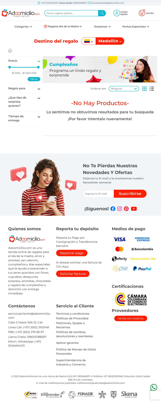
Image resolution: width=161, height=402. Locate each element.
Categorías (21, 26)
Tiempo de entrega (16, 118)
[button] (143, 89)
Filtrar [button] (34, 79)
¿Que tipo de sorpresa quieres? (17, 101)
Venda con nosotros (130, 318)
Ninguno (116, 88)
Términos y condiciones (72, 313)
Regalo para (16, 88)
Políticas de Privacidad (72, 318)
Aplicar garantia (67, 342)
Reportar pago (72, 253)
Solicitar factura (73, 274)
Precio (12, 60)
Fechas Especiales (134, 26)
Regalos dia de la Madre (63, 26)
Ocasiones (101, 26)
